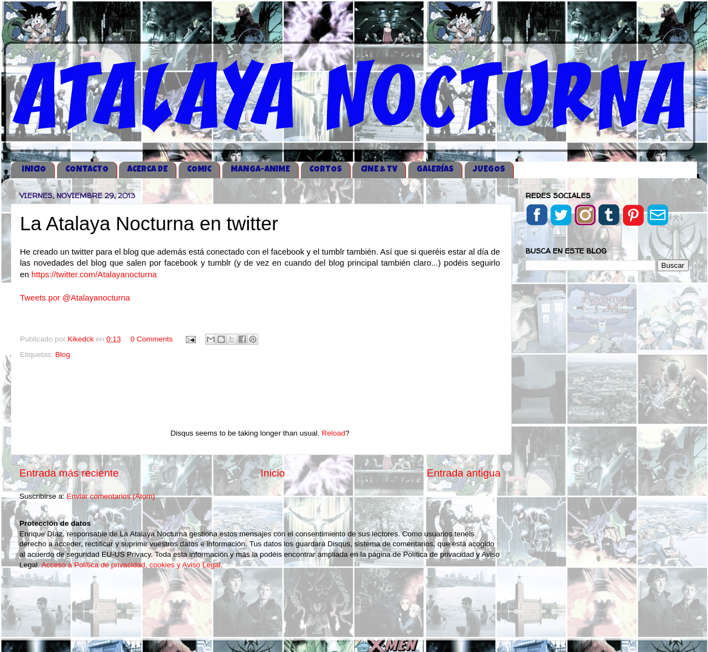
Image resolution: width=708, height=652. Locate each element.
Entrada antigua (464, 473)
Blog (62, 354)
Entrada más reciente (69, 473)
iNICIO (34, 169)
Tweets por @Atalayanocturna (75, 297)
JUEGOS (489, 169)
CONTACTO (86, 169)
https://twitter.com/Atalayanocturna (94, 274)
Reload (333, 433)
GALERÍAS (435, 169)
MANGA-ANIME (260, 169)
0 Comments (152, 339)
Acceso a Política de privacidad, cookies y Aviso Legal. (132, 565)
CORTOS (325, 169)
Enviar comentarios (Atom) (111, 496)
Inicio (273, 473)
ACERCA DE (147, 169)
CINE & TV (379, 169)
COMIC (199, 169)
